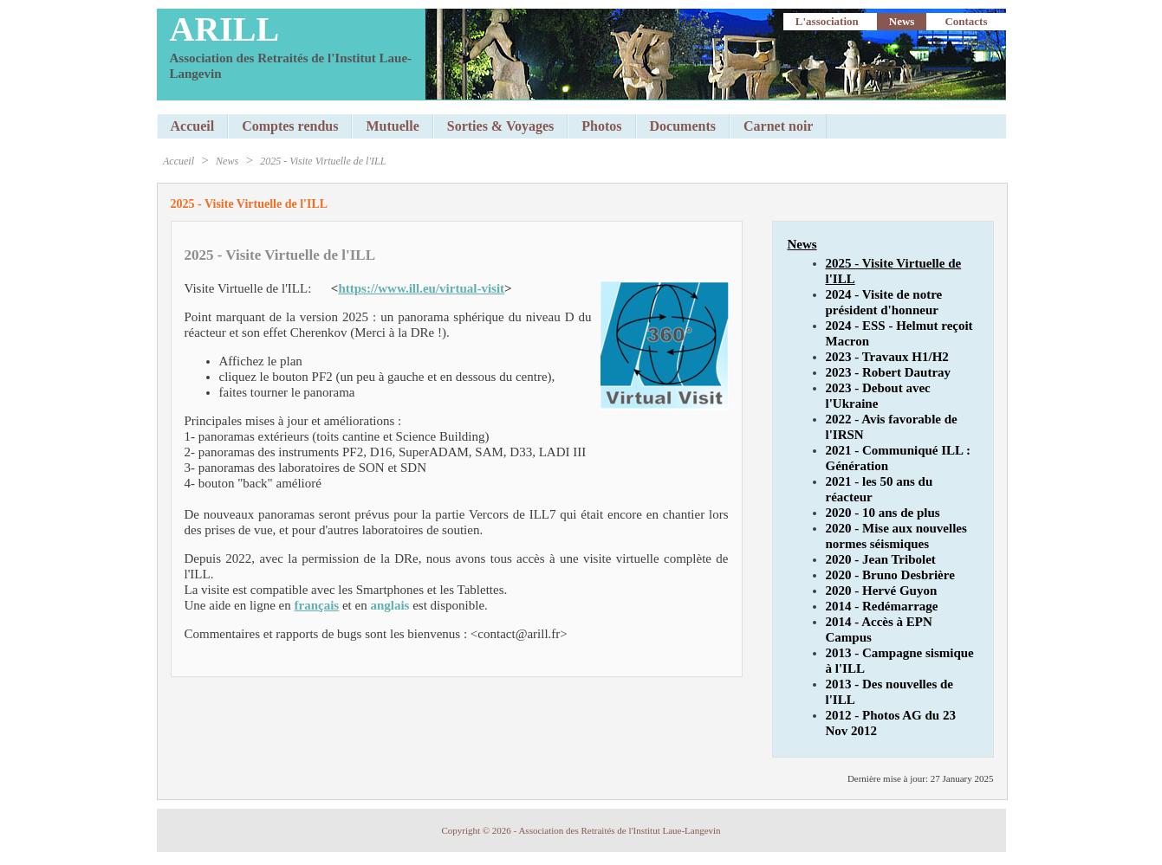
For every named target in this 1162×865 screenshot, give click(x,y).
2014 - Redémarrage (882, 606)
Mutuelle (392, 126)
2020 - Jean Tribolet (881, 559)
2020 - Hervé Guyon (882, 590)
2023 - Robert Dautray (888, 372)
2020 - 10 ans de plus (883, 513)
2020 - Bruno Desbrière (890, 575)
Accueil (193, 126)
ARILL (225, 29)
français (317, 605)
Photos (601, 126)
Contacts (966, 21)
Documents (683, 126)
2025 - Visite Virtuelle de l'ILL (323, 161)
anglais (389, 605)
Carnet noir (778, 126)
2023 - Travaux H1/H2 (887, 357)
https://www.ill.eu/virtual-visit (421, 288)
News (902, 21)
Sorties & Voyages (501, 126)
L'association (827, 21)
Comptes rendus (290, 126)
